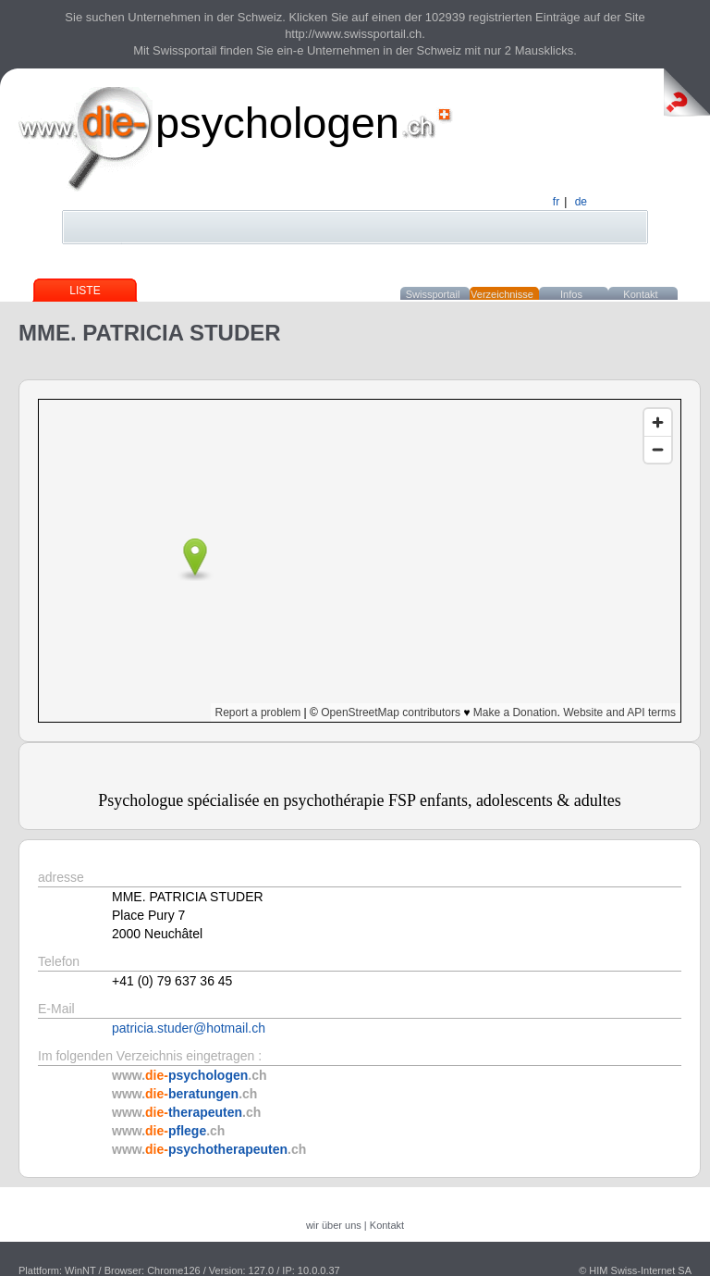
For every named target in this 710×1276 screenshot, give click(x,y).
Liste (84, 290)
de (581, 201)
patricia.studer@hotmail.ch (188, 1028)
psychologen (277, 122)
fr (556, 201)
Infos (571, 294)
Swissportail (433, 294)
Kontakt (640, 294)
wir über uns (333, 1225)
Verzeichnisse (502, 294)
